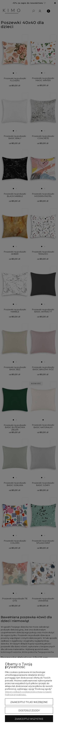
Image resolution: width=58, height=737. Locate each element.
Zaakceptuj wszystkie (29, 719)
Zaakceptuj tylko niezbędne (29, 702)
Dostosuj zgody (29, 710)
